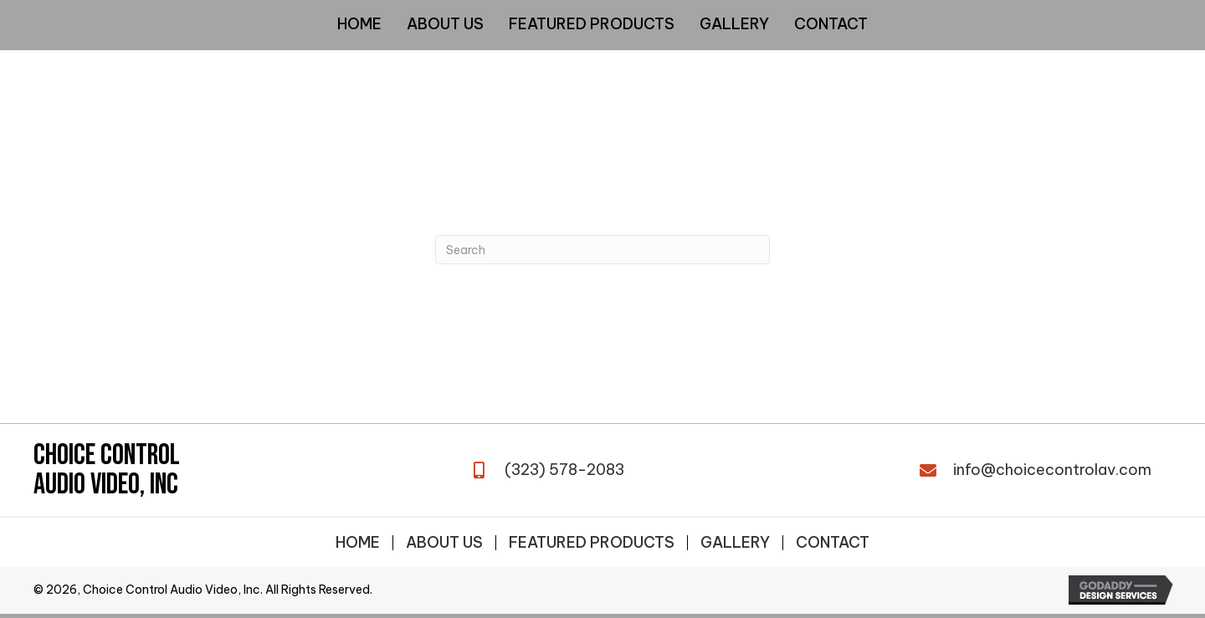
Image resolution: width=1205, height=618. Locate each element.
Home (358, 542)
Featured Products (591, 542)
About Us (444, 542)
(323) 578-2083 (564, 469)
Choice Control (106, 455)
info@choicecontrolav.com (1052, 469)
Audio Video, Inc (105, 485)
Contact (832, 542)
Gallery (735, 542)
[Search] (602, 249)
